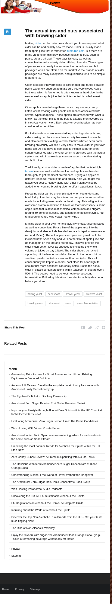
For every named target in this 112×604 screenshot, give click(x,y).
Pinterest (103, 327)
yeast (68, 303)
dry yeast (54, 303)
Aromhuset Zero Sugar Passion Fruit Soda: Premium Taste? (48, 403)
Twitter (90, 327)
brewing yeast (35, 303)
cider (38, 43)
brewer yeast (72, 294)
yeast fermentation (87, 303)
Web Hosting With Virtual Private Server (35, 428)
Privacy (16, 548)
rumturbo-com (75, 50)
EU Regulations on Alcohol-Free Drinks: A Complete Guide (47, 503)
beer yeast (54, 294)
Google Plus (97, 327)
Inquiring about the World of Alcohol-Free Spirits (40, 510)
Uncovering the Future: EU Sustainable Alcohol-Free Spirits (47, 496)
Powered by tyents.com (15, 599)
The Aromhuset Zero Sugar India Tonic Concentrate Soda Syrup (50, 481)
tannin (29, 171)
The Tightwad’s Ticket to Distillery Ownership (38, 396)
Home (5, 589)
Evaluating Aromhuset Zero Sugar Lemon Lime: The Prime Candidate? (54, 421)
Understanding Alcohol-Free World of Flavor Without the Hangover (52, 474)
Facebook (83, 327)
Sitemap (16, 555)
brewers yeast (94, 294)
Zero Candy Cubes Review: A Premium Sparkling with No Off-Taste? (53, 457)
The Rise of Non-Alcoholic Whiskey (33, 528)
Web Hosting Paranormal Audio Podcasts (36, 489)
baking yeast (35, 294)
